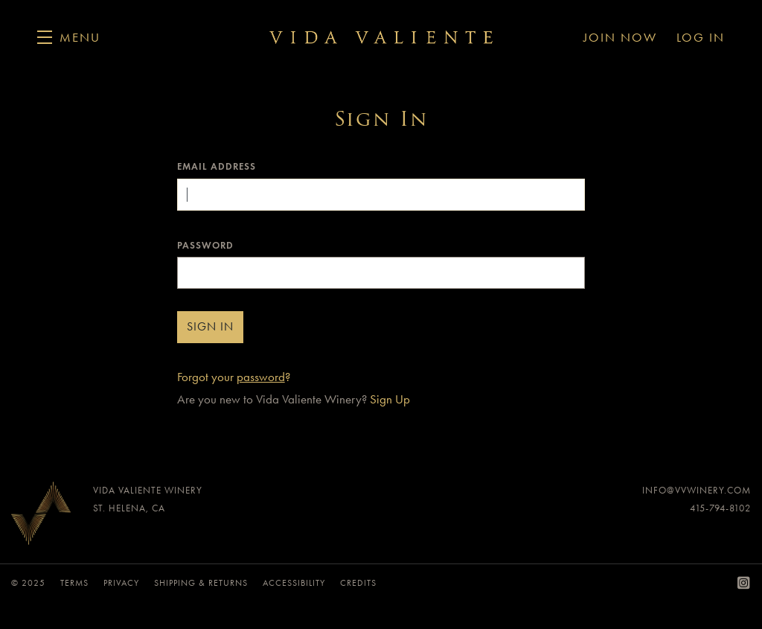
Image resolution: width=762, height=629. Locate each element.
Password (205, 246)
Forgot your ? (233, 376)
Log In (700, 37)
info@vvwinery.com (696, 490)
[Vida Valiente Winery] (41, 517)
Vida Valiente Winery (381, 37)
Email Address (216, 167)
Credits (358, 583)
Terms (74, 583)
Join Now (620, 37)
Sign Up (390, 399)
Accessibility (294, 583)
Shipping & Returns (201, 583)
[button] (68, 37)
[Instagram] (744, 583)
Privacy (121, 583)
